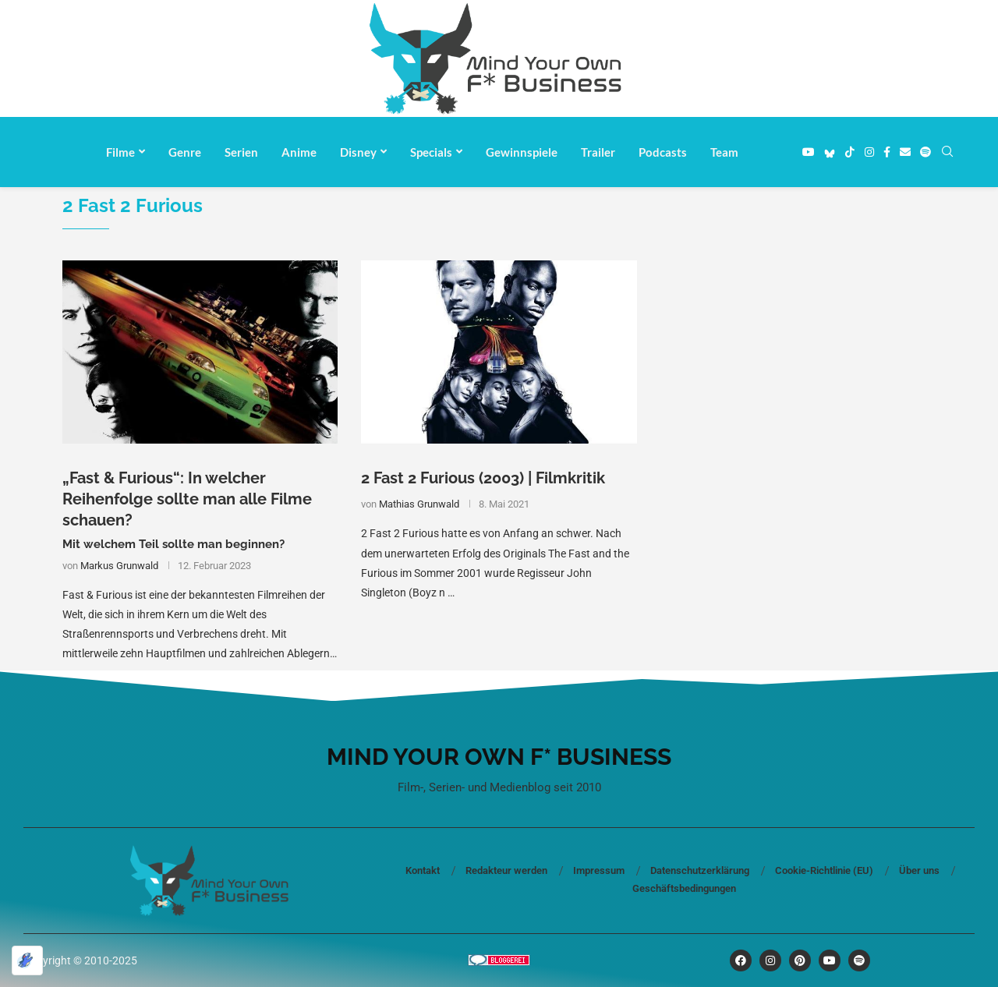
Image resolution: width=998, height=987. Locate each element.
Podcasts (663, 152)
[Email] (905, 152)
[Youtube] (809, 152)
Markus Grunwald (119, 565)
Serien (241, 152)
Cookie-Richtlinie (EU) (824, 870)
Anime (299, 152)
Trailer (598, 152)
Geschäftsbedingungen (684, 888)
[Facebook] (887, 152)
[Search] (947, 152)
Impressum (599, 870)
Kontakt (422, 870)
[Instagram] (869, 152)
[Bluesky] (829, 152)
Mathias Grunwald (419, 504)
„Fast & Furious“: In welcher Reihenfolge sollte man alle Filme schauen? (187, 499)
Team (724, 152)
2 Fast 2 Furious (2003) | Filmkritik (483, 478)
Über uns (919, 870)
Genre (184, 152)
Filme (120, 152)
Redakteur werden (506, 870)
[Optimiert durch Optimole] (27, 960)
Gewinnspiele (521, 152)
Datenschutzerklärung (699, 870)
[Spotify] (925, 152)
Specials (431, 152)
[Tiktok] (850, 152)
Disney (358, 152)
